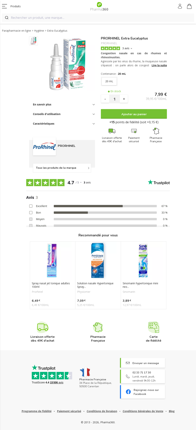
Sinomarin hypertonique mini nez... (140, 285)
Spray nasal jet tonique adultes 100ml (51, 285)
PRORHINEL (109, 43)
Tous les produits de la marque (56, 168)
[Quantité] (114, 99)
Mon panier (189, 7)
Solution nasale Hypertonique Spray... (95, 285)
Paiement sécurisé (69, 411)
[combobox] (98, 17)
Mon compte (180, 6)
